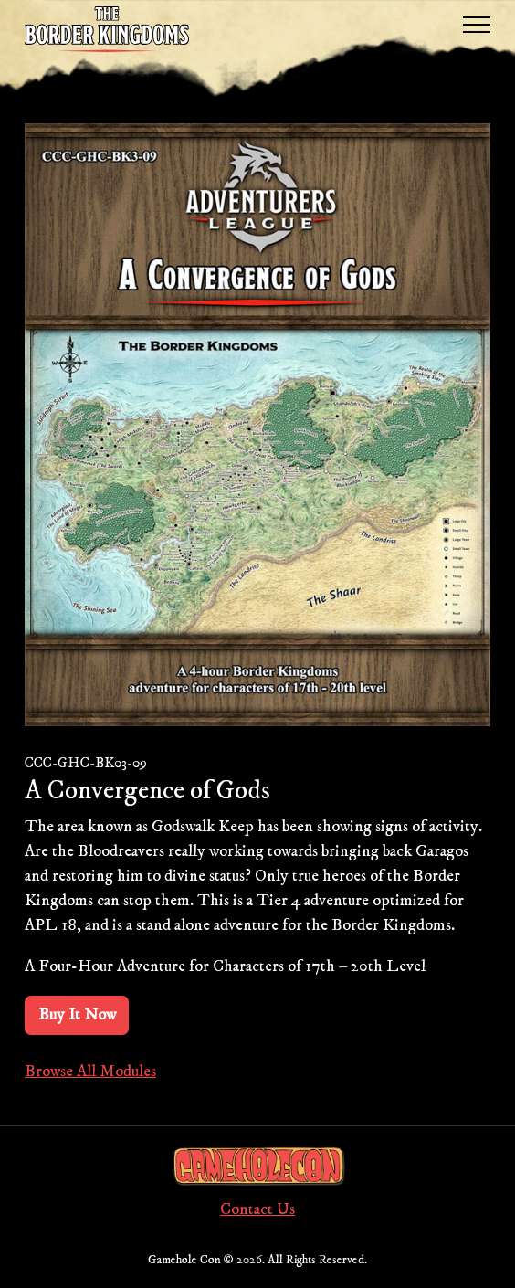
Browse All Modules (90, 1071)
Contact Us (257, 1209)
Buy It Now (77, 1015)
